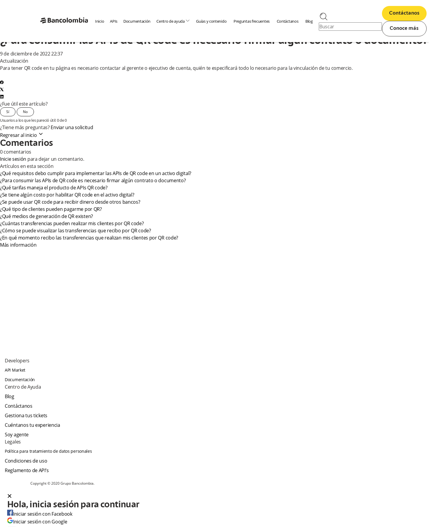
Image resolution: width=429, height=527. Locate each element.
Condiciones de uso (26, 461)
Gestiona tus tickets (26, 415)
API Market (15, 370)
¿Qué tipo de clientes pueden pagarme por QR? (51, 209)
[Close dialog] (9, 496)
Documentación (136, 21)
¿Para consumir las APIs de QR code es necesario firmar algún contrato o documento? (93, 180)
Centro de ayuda (173, 21)
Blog (309, 21)
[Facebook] (2, 82)
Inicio (99, 21)
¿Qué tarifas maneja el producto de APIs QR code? (54, 187)
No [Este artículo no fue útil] (25, 111)
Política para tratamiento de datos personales (48, 451)
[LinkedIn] (2, 96)
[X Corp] (2, 89)
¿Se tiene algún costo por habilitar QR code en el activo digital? (67, 194)
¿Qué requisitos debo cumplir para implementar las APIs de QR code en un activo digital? (96, 173)
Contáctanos (288, 21)
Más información (18, 245)
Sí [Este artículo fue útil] (7, 111)
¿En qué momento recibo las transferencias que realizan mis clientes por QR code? (89, 237)
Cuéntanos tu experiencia (32, 425)
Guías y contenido (211, 21)
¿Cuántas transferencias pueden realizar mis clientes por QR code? (72, 223)
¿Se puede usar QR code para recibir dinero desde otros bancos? (70, 202)
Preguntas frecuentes (252, 21)
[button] (214, 496)
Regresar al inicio (22, 135)
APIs (113, 21)
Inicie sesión (13, 159)
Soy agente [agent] (17, 434)
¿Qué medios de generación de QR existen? (46, 216)
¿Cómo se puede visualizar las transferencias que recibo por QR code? (75, 230)
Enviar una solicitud (72, 127)
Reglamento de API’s (27, 470)
